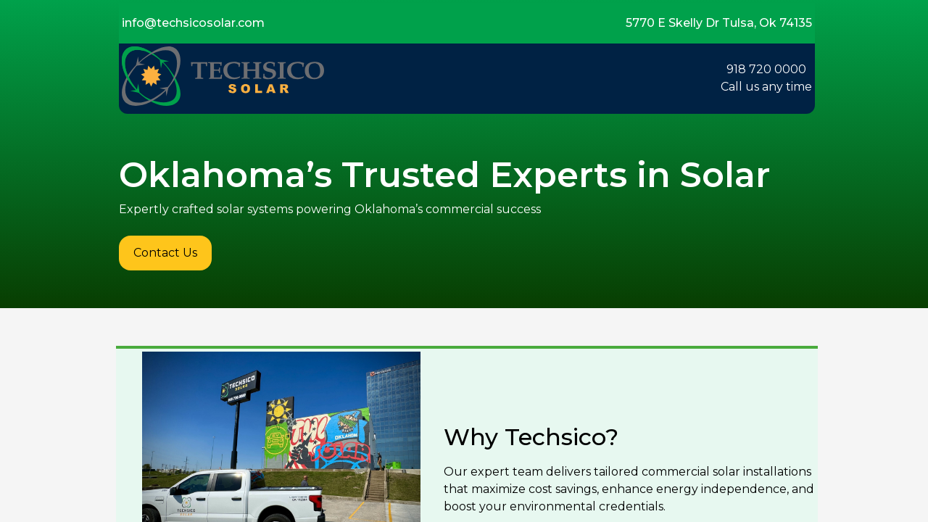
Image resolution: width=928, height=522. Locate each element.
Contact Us (165, 253)
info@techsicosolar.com (193, 23)
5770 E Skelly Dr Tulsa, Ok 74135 (719, 23)
